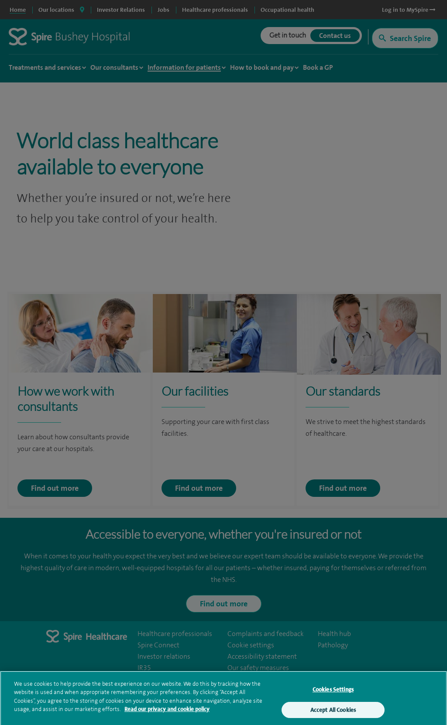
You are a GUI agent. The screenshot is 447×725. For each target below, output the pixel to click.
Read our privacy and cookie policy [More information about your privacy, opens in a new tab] (167, 712)
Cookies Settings (333, 692)
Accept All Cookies (333, 713)
